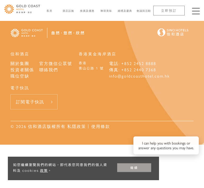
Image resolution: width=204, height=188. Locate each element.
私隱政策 (76, 126)
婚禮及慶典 (125, 11)
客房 (49, 11)
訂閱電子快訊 (30, 102)
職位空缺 (19, 76)
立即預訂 (169, 10)
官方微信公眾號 (55, 63)
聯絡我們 (48, 70)
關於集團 (19, 63)
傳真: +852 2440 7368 (132, 70)
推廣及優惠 (87, 11)
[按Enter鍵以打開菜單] (196, 11)
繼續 (134, 168)
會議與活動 (144, 11)
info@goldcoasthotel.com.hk (139, 76)
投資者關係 (22, 70)
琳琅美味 (106, 11)
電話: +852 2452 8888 (132, 63)
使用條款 (100, 126)
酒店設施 (68, 11)
